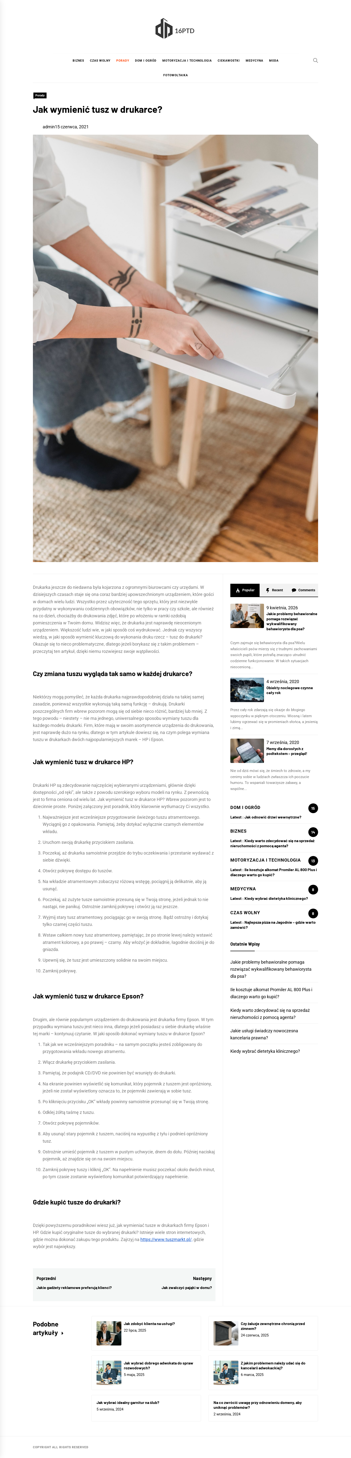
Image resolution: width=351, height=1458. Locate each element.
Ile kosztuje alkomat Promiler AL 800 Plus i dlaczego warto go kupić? (273, 872)
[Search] (315, 60)
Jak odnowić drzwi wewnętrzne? (272, 817)
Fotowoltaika (175, 75)
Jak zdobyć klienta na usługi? (149, 1323)
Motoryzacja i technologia (187, 60)
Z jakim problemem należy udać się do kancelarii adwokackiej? (273, 1365)
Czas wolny (100, 60)
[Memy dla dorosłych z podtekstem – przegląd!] (247, 751)
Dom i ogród (145, 60)
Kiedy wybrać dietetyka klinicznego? (276, 898)
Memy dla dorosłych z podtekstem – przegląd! (286, 751)
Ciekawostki (229, 60)
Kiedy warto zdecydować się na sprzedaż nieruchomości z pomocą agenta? (272, 843)
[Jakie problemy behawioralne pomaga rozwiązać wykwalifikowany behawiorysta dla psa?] (247, 616)
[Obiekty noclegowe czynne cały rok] (247, 690)
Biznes (78, 60)
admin (49, 126)
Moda (274, 60)
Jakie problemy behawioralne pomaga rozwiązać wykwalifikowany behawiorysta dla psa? (291, 621)
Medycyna (254, 60)
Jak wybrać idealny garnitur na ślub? (128, 1402)
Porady (122, 60)
